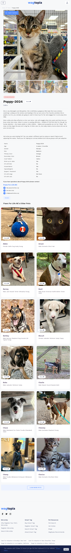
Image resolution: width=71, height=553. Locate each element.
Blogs (50, 529)
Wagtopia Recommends (56, 532)
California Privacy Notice (50, 547)
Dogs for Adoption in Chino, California (43, 543)
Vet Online (51, 526)
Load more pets (35, 487)
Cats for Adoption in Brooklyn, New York (13, 540)
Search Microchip (7, 531)
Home (3, 8)
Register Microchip (7, 528)
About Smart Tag (30, 532)
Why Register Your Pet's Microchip (9, 524)
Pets (9, 8)
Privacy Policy (36, 547)
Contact (15, 547)
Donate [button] (7, 198)
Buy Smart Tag (30, 523)
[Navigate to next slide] (66, 86)
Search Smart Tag (31, 529)
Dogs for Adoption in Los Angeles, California (15, 543)
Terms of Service (25, 547)
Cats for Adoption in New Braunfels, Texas (42, 540)
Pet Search (52, 523)
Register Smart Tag (31, 526)
